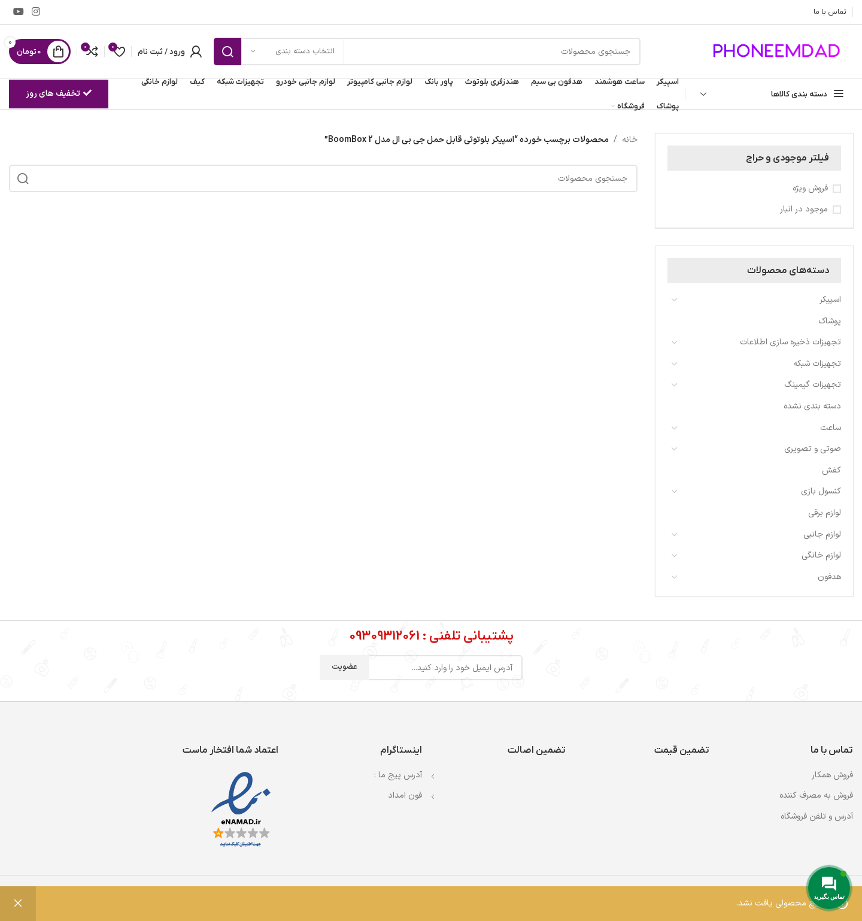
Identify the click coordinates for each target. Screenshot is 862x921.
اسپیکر (830, 299)
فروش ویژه (810, 189)
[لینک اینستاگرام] (36, 12)
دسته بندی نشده (812, 406)
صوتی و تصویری (812, 449)
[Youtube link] (18, 12)
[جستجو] (427, 51)
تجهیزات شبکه (817, 364)
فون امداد (405, 795)
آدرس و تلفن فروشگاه (817, 816)
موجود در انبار (804, 210)
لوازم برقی (824, 513)
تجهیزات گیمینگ (812, 384)
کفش (831, 470)
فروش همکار (832, 775)
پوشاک (829, 321)
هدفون (829, 577)
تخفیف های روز (59, 93)
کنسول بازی (821, 491)
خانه (630, 140)
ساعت (830, 428)
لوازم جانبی (822, 534)
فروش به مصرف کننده (816, 795)
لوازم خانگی (821, 555)
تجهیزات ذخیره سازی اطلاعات (790, 342)
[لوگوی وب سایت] (778, 51)
